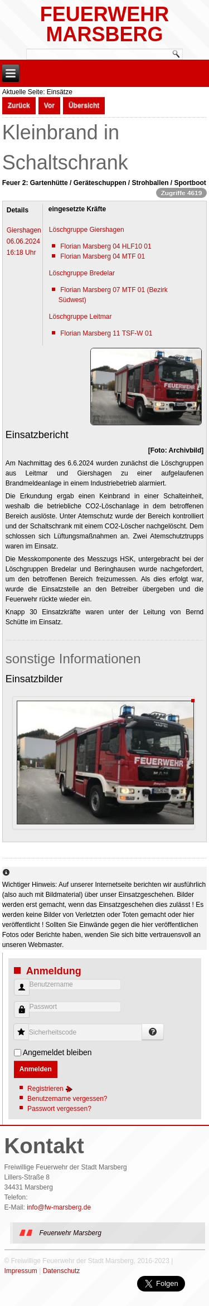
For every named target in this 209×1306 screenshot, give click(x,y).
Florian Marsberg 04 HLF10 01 (105, 246)
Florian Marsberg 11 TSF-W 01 (106, 333)
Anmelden (36, 1069)
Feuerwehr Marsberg (104, 24)
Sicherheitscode (25, 1026)
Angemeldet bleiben (57, 1052)
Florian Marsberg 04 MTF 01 (102, 256)
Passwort (17, 1015)
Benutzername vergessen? (67, 1099)
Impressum (20, 1271)
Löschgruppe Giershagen (86, 230)
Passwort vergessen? (59, 1109)
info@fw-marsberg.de (59, 1207)
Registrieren (50, 1089)
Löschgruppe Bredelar (82, 273)
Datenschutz (61, 1271)
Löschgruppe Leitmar (80, 317)
